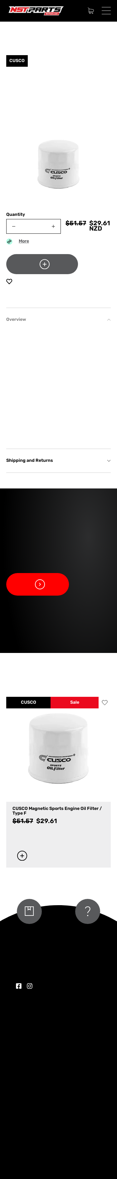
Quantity (15, 214)
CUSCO (28, 702)
